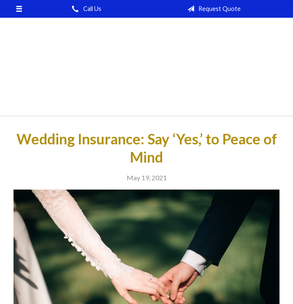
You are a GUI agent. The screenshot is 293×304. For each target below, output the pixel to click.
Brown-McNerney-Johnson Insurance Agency (146, 70)
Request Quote (212, 9)
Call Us (84, 9)
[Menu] (19, 9)
